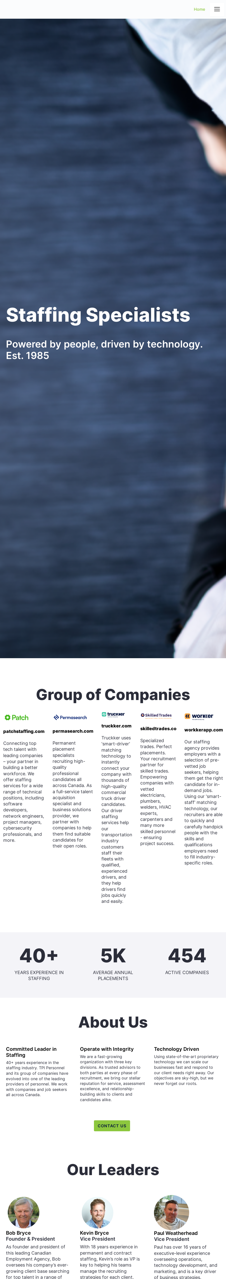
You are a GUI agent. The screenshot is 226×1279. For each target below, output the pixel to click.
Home (199, 9)
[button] (217, 9)
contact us (112, 1125)
